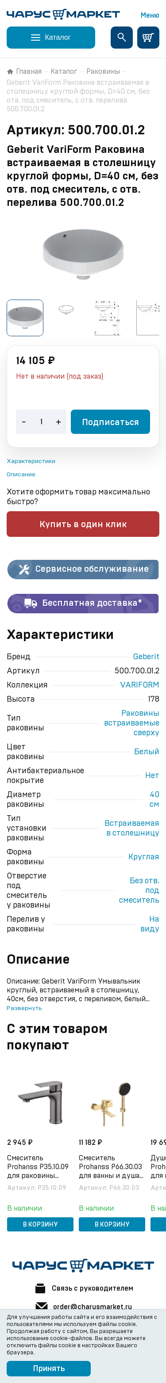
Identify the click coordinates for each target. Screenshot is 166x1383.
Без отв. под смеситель (139, 890)
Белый (146, 752)
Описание (21, 474)
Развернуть (24, 1008)
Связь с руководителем (83, 1288)
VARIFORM (139, 685)
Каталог (63, 71)
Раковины (103, 71)
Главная (24, 71)
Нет (152, 776)
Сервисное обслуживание (83, 569)
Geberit (146, 657)
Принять (49, 1369)
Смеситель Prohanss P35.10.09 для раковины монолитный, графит (38, 1167)
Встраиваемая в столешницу (131, 828)
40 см (154, 800)
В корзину (40, 1225)
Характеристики (31, 461)
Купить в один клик (83, 524)
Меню (150, 15)
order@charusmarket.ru (83, 1307)
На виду (149, 924)
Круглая (143, 857)
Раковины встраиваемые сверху (131, 723)
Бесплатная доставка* (83, 603)
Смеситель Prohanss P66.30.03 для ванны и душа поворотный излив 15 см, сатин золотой (111, 1167)
